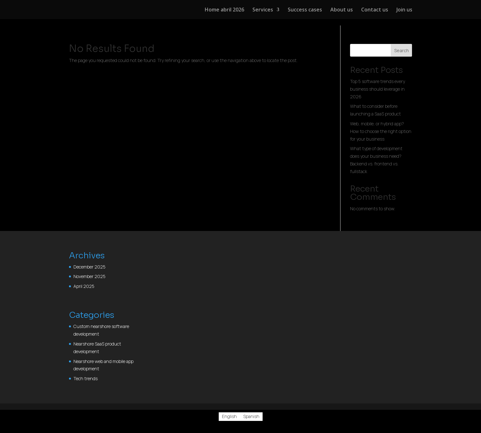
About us (341, 10)
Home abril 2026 (224, 10)
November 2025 (89, 276)
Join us (404, 10)
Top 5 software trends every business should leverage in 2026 (377, 89)
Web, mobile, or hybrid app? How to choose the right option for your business (380, 131)
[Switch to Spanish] (251, 416)
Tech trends (85, 378)
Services (262, 10)
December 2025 (89, 267)
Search (401, 50)
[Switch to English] (229, 416)
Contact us (374, 10)
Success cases (305, 10)
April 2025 (83, 286)
